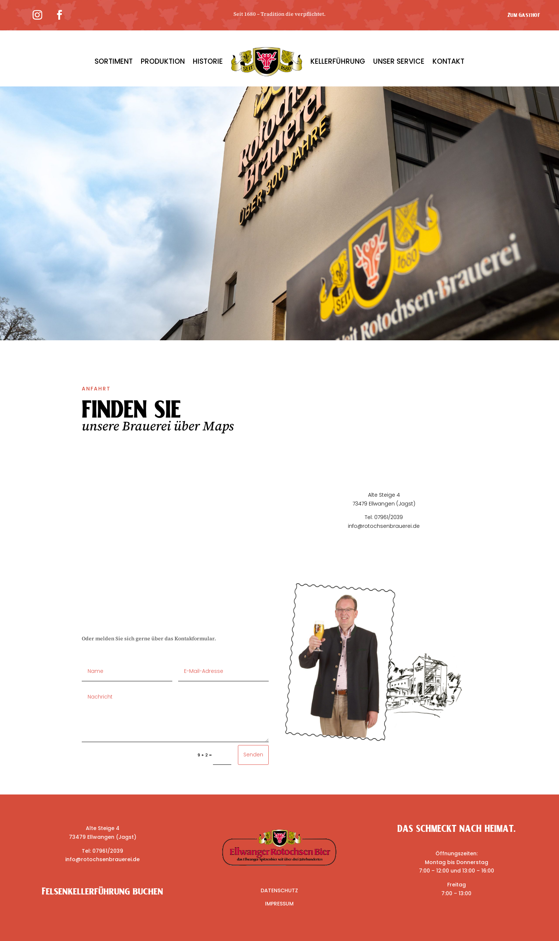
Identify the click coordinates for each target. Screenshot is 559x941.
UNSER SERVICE (398, 61)
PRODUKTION (163, 61)
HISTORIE (208, 61)
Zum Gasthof (523, 15)
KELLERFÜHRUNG (337, 61)
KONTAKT (448, 61)
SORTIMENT (114, 61)
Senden (253, 754)
